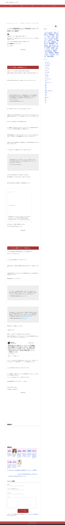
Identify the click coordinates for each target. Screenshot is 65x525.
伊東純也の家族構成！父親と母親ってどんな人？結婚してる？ (29, 455)
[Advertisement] (32, 15)
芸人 (45, 102)
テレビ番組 (47, 75)
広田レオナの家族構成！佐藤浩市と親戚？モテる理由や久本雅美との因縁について (34, 456)
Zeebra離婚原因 (17, 468)
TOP (10, 23)
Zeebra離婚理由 (23, 468)
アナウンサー (47, 62)
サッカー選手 (47, 65)
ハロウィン (47, 77)
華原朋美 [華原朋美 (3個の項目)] (51, 53)
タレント (46, 74)
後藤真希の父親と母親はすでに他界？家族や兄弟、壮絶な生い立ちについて (19, 456)
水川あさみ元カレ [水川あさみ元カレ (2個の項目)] (52, 45)
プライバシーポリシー (32, 520)
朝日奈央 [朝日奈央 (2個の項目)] (50, 39)
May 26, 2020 (21, 101)
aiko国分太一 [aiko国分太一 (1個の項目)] (51, 32)
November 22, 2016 (23, 296)
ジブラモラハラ (28, 468)
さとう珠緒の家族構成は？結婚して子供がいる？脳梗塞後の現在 (9, 465)
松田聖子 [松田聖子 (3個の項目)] (53, 42)
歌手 (8, 34)
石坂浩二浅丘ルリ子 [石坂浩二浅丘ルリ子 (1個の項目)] (49, 50)
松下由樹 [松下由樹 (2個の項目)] (48, 42)
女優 (45, 87)
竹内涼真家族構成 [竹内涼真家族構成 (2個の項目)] (48, 51)
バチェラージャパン (48, 79)
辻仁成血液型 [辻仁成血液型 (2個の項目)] (52, 54)
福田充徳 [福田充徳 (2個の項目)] (55, 50)
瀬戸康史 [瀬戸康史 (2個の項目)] (53, 47)
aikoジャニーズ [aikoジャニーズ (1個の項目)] (46, 32)
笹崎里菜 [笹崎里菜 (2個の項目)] (55, 51)
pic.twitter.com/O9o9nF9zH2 (13, 99)
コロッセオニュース (12, 2)
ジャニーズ (47, 67)
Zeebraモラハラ (11, 468)
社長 (45, 99)
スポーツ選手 (47, 72)
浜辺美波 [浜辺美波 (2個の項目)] (48, 47)
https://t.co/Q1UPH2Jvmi (28, 316)
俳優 (45, 84)
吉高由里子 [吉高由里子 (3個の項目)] (52, 34)
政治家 (46, 92)
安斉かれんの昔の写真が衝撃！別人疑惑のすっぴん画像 (14, 455)
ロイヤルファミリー (48, 82)
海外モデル (47, 97)
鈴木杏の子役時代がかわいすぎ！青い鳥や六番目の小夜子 (14, 465)
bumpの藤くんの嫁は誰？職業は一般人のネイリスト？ (17, 474)
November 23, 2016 (23, 318)
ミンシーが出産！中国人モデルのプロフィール (19, 465)
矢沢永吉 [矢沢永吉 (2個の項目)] (52, 49)
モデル (46, 80)
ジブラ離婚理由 (34, 468)
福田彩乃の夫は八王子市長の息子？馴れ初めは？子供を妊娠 (24, 455)
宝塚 (45, 89)
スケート (46, 70)
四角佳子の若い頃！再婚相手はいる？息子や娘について (9, 455)
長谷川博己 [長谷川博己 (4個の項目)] (50, 56)
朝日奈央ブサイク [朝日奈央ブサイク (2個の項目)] (51, 40)
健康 (45, 85)
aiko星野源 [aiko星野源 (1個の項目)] (55, 32)
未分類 (46, 94)
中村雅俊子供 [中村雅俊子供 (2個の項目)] (49, 33)
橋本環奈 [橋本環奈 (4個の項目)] (51, 43)
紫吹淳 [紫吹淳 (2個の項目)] (46, 53)
